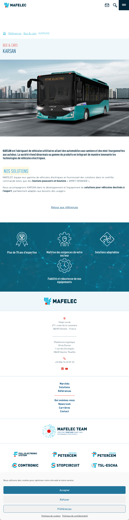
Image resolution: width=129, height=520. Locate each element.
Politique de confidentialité (75, 516)
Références (64, 390)
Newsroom (64, 403)
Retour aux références (64, 207)
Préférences (64, 509)
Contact (64, 411)
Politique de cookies (51, 516)
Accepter (65, 490)
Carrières (64, 407)
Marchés (64, 383)
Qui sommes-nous (64, 400)
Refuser (64, 499)
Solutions (64, 387)
